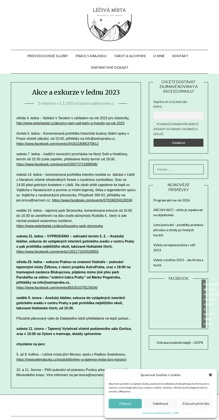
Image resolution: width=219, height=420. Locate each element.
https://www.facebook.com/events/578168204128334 (92, 200)
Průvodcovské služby (47, 56)
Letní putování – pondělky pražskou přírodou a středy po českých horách (178, 230)
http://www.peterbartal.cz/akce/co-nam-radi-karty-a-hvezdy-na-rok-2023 (70, 123)
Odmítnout (160, 403)
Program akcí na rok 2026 (171, 200)
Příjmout (125, 403)
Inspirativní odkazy (109, 67)
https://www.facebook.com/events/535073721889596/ (57, 164)
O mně (159, 56)
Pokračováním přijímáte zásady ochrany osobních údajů (175, 129)
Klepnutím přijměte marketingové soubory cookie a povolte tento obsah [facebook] (205, 303)
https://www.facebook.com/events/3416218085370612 (57, 144)
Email (157, 106)
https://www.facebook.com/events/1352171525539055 (57, 251)
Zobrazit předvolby (196, 403)
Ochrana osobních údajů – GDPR (160, 412)
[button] (210, 375)
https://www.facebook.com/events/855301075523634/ (57, 287)
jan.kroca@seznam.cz (97, 103)
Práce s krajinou (91, 56)
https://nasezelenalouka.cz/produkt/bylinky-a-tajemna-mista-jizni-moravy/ (71, 359)
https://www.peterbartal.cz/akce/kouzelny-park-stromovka (59, 226)
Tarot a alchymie (130, 56)
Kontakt (180, 56)
